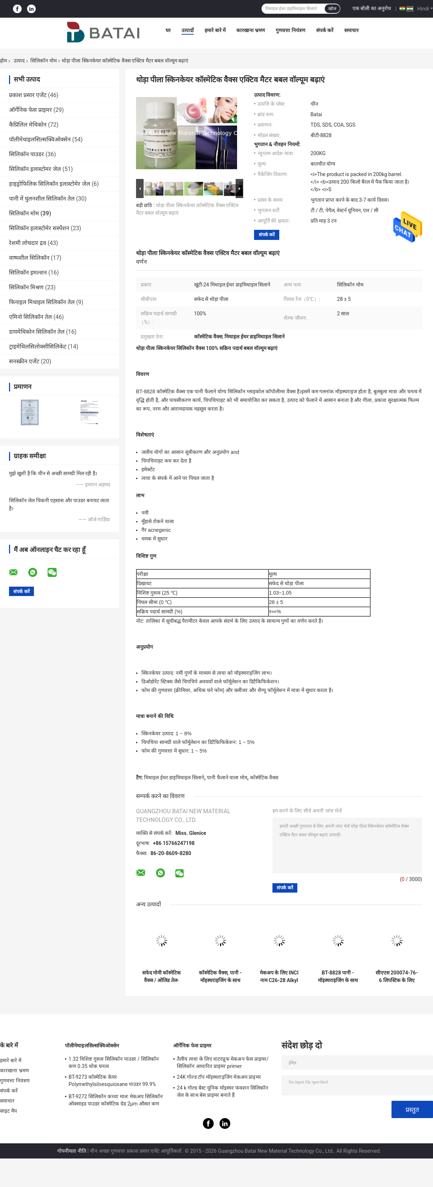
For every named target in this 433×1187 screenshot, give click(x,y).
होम (3, 60)
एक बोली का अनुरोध (372, 8)
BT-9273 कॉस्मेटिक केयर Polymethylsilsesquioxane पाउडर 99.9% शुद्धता (112, 1081)
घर (168, 30)
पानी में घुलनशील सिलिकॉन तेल (42, 198)
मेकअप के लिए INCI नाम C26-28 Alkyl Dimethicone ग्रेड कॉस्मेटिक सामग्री (279, 977)
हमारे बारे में (215, 30)
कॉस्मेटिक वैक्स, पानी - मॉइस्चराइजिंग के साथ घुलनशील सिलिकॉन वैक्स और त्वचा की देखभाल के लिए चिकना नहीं (220, 977)
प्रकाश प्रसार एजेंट (28, 95)
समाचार (351, 30)
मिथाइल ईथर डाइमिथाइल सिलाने (174, 777)
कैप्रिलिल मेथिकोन (28, 124)
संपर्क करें (324, 30)
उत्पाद (19, 60)
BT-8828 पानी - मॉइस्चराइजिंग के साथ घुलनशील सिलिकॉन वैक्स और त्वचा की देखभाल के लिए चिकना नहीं (337, 977)
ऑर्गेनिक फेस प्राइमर (30, 109)
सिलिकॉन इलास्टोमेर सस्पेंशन (39, 228)
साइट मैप (8, 1111)
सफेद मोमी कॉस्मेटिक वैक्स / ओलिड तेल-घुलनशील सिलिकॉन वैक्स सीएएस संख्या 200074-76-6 (161, 977)
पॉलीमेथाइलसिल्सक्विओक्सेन (40, 139)
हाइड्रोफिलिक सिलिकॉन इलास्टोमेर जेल (49, 183)
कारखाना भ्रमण (250, 30)
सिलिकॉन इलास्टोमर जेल (35, 169)
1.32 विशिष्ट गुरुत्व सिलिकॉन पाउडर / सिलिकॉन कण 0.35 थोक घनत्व (114, 1062)
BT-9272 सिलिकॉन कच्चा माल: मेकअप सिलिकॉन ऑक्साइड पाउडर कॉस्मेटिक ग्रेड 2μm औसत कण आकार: (116, 1101)
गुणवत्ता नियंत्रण (290, 30)
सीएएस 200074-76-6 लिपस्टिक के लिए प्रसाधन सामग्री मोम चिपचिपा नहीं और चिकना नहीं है (397, 977)
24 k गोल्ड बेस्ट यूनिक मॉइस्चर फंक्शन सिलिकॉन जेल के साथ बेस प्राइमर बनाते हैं (222, 1091)
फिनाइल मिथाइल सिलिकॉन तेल (42, 302)
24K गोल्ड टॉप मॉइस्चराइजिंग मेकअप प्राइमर (219, 1077)
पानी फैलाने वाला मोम (227, 777)
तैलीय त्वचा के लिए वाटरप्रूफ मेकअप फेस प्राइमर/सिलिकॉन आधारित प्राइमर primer (222, 1062)
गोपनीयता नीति (71, 1151)
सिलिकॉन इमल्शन (28, 272)
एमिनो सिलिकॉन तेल (30, 317)
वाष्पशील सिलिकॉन (29, 257)
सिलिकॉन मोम (43, 60)
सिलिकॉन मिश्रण (26, 287)
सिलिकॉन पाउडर (26, 154)
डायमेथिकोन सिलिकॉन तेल (37, 331)
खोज (332, 8)
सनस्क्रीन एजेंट (24, 361)
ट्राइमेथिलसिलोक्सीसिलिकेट (37, 346)
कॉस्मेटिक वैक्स (264, 777)
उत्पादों (187, 30)
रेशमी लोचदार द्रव (27, 243)
